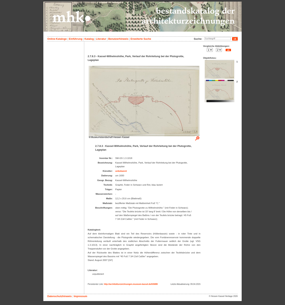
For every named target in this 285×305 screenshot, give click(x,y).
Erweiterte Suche (140, 38)
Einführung (75, 38)
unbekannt (121, 171)
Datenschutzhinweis (59, 296)
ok (228, 50)
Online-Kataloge (57, 38)
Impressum (80, 296)
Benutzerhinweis (118, 38)
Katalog (89, 38)
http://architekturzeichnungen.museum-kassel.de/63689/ (131, 284)
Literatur (101, 38)
